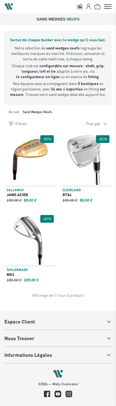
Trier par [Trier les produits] (96, 123)
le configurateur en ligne (38, 76)
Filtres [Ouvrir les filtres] (18, 123)
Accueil (14, 112)
